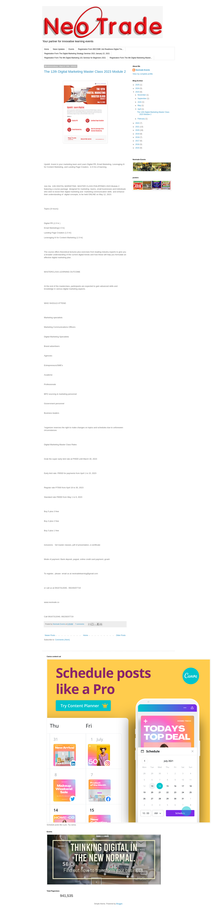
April (140, 109)
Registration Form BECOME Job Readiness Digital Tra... (100, 49)
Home (46, 49)
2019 (137, 134)
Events (71, 49)
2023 (137, 92)
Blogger (119, 904)
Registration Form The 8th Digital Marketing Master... (131, 58)
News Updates (59, 49)
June (140, 102)
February (141, 119)
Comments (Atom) (62, 640)
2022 (137, 123)
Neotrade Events (143, 70)
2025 (137, 85)
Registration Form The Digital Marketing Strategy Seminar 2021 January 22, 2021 (77, 54)
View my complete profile (143, 74)
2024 (137, 88)
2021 (137, 127)
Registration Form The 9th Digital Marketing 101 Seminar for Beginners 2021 (75, 58)
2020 (137, 130)
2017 (137, 141)
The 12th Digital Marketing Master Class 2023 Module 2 (85, 71)
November (142, 95)
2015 (137, 148)
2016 (137, 144)
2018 (137, 137)
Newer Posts (50, 635)
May (140, 105)
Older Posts (121, 635)
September (142, 98)
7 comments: (80, 624)
